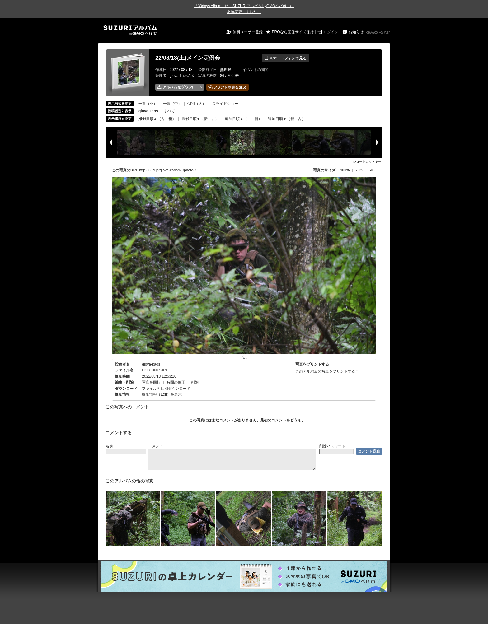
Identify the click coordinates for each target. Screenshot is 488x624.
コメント (155, 446)
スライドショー (225, 103)
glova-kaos (151, 364)
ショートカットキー (367, 161)
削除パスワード (332, 446)
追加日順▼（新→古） (286, 119)
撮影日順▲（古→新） (157, 119)
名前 (109, 446)
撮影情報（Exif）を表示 (162, 394)
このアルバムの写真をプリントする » (326, 371)
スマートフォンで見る (286, 58)
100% (345, 170)
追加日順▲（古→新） (243, 119)
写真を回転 (151, 382)
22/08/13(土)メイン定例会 (187, 58)
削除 (195, 382)
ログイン (330, 32)
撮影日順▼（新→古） (200, 119)
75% (359, 170)
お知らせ (356, 32)
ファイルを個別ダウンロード (166, 388)
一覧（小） (147, 103)
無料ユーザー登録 (248, 32)
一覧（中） (172, 103)
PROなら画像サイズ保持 (293, 32)
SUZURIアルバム (130, 30)
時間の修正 (176, 382)
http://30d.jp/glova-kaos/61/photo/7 (167, 170)
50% (372, 170)
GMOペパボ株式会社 (378, 33)
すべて (169, 111)
